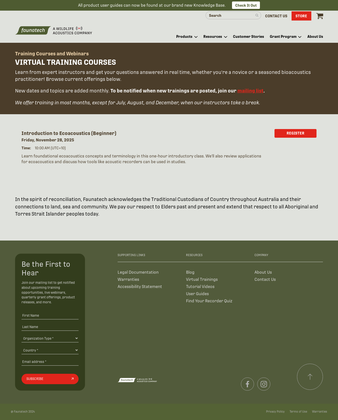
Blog (190, 272)
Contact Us (265, 279)
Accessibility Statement (140, 286)
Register (295, 133)
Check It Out (246, 5)
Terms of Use (298, 411)
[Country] (50, 350)
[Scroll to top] (310, 377)
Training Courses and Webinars (52, 54)
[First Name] (50, 315)
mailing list (250, 91)
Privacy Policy (275, 411)
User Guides (197, 293)
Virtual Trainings (202, 279)
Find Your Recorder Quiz (209, 301)
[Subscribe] (50, 379)
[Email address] (50, 361)
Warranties (128, 279)
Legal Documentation (138, 272)
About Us (263, 272)
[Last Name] (50, 327)
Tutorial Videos (200, 286)
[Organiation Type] (50, 338)
